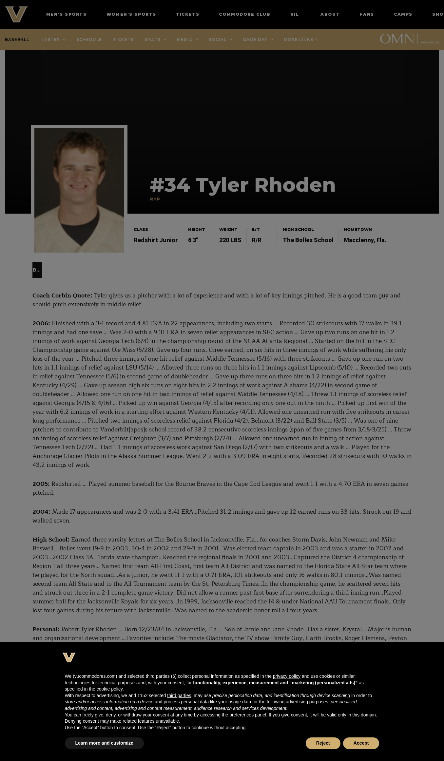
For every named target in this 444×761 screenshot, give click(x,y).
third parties (179, 695)
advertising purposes (307, 701)
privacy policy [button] (286, 676)
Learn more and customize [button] (104, 743)
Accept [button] (361, 743)
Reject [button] (323, 743)
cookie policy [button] (110, 689)
